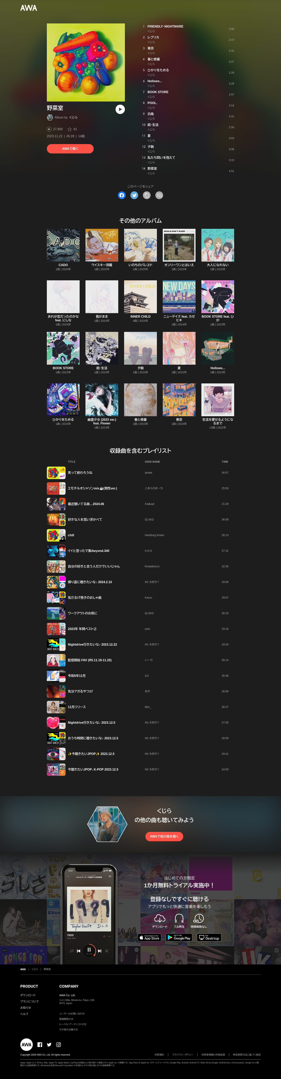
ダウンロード (28, 995)
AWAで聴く (70, 148)
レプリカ (153, 37)
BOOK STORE (158, 92)
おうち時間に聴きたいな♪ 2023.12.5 (93, 738)
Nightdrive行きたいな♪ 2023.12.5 (91, 722)
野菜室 (152, 168)
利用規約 (159, 1054)
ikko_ (148, 706)
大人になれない (218, 265)
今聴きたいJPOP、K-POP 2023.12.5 (93, 769)
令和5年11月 (77, 675)
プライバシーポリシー (183, 1054)
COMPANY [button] (68, 986)
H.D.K (148, 550)
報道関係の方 (66, 1019)
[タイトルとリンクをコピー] (147, 195)
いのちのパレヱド (141, 265)
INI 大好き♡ (152, 582)
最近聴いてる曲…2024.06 (86, 504)
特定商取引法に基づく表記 (247, 1054)
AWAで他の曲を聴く (164, 836)
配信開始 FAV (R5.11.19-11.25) (90, 660)
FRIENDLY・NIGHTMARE (165, 26)
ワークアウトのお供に (82, 613)
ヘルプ (24, 1014)
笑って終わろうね (80, 472)
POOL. (152, 103)
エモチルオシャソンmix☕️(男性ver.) (92, 488)
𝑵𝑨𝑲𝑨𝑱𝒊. (150, 503)
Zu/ (147, 675)
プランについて (29, 1001)
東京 (151, 48)
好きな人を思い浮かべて (85, 519)
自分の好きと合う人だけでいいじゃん (94, 566)
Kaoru (148, 597)
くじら (73, 117)
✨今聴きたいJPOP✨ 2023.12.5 (91, 754)
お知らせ (25, 1007)
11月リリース (77, 707)
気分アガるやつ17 (80, 691)
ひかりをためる (158, 70)
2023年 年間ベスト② (82, 629)
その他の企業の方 (68, 1029)
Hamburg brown (154, 535)
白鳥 (151, 114)
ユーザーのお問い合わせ (72, 1013)
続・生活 (153, 125)
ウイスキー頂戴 (102, 265)
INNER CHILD (140, 316)
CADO (63, 265)
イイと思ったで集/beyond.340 (88, 550)
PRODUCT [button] (29, 986)
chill (71, 535)
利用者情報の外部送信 (213, 1054)
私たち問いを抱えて (161, 157)
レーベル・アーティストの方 (72, 1024)
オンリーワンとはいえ (179, 265)
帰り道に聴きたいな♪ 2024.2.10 (90, 582)
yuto (147, 628)
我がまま (102, 316)
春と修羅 (154, 59)
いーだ (149, 660)
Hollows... (155, 81)
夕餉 (151, 146)
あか (147, 691)
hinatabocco (152, 566)
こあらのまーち (154, 488)
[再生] (120, 109)
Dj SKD (149, 519)
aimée (148, 472)
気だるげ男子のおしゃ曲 (84, 597)
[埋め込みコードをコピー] (159, 195)
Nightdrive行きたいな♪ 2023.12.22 (92, 644)
